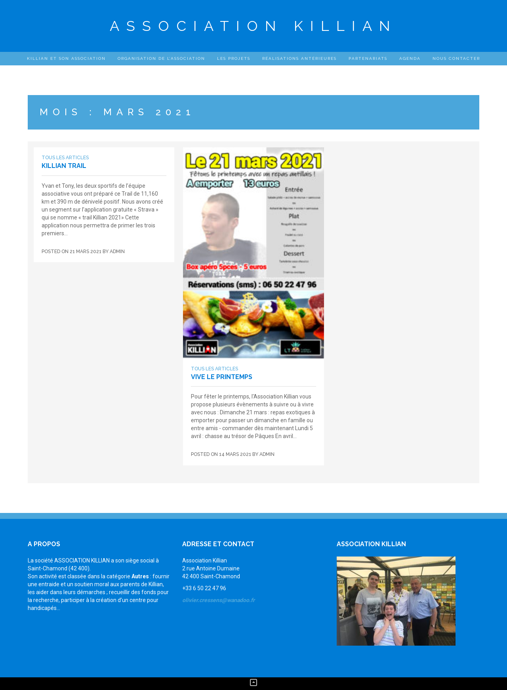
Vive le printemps (221, 377)
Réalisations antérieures (299, 58)
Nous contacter (456, 58)
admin (117, 251)
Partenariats (368, 58)
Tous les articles (65, 157)
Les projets (233, 58)
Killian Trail (64, 166)
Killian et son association (66, 58)
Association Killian (253, 25)
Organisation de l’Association (161, 58)
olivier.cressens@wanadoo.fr (218, 600)
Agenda (410, 58)
